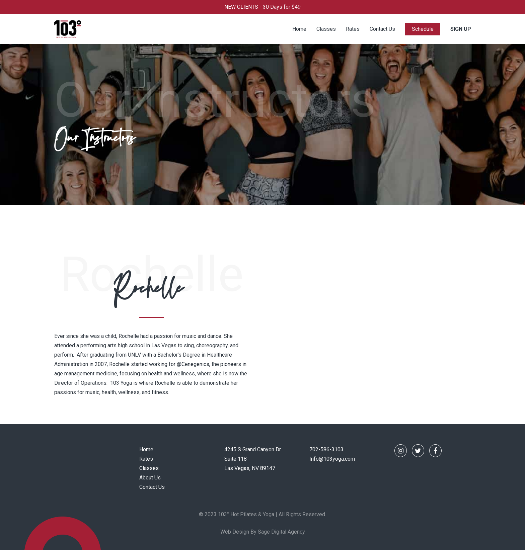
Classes (149, 468)
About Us (150, 477)
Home (146, 449)
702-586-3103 (326, 449)
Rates (146, 459)
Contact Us (152, 487)
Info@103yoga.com (332, 459)
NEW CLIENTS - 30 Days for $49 (262, 7)
